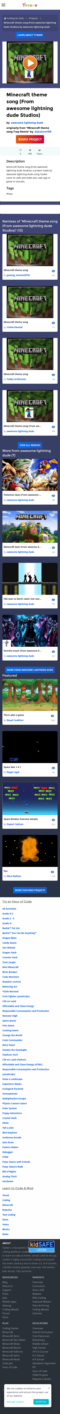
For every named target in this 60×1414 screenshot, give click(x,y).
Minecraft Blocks (11, 1347)
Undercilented (15, 327)
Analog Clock (9, 1176)
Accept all (41, 1401)
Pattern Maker (10, 1147)
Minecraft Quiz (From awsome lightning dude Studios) (23, 546)
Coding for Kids (15, 18)
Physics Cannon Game (14, 1103)
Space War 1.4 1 (12, 767)
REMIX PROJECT (30, 139)
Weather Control (11, 981)
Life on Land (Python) (14, 1059)
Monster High (9, 1015)
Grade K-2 (7, 913)
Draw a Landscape (12, 1079)
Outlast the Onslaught (14, 1049)
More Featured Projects (30, 890)
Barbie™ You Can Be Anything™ (19, 933)
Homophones (9, 1093)
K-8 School (38, 1359)
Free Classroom (41, 1336)
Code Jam (7, 1363)
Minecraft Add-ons (12, 1351)
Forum (6, 1313)
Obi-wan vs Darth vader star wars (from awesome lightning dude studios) (23, 598)
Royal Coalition (15, 720)
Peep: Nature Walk (12, 1166)
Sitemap (6, 1305)
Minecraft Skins (10, 1336)
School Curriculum (42, 1332)
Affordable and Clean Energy (18, 1006)
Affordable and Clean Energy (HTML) (22, 1064)
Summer (37, 1313)
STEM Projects (40, 1375)
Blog (4, 1282)
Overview (37, 1282)
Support (6, 1290)
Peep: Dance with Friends (16, 1161)
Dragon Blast (9, 937)
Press (5, 1293)
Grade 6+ (7, 923)
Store (5, 1317)
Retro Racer (8, 1045)
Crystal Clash (9, 1118)
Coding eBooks (10, 1309)
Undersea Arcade (11, 1137)
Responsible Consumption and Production (25, 1010)
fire (6, 871)
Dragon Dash (9, 952)
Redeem (36, 1293)
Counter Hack (10, 957)
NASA (5, 1122)
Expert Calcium (15, 824)
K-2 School (38, 1355)
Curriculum (38, 1286)
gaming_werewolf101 (18, 275)
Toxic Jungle (9, 962)
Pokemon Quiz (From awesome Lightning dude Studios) (23, 494)
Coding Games (10, 1328)
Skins (5, 1219)
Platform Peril (10, 1054)
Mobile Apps (9, 1301)
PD (34, 1367)
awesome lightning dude (27, 122)
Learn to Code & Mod (17, 1188)
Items (5, 1224)
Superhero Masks (12, 1083)
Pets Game (8, 1025)
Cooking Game (10, 1030)
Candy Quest (9, 942)
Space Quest (9, 1020)
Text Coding (8, 1214)
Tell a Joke (8, 1127)
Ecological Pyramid (12, 1088)
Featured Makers (41, 1301)
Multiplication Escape (14, 1098)
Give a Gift (38, 1290)
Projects (33, 18)
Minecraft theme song (16, 270)
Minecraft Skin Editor (13, 1339)
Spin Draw (8, 1142)
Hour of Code (9, 1367)
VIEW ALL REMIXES (30, 445)
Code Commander (12, 1040)
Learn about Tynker (30, 35)
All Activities (9, 908)
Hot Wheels (8, 947)
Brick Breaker (9, 971)
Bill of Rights (9, 1171)
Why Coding (39, 1297)
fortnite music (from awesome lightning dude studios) (23, 650)
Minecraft (7, 1204)
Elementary (38, 1339)
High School (39, 1347)
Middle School (40, 1343)
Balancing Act (9, 986)
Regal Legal (13, 772)
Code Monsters (10, 976)
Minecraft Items (11, 1355)
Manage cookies (15, 1401)
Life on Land (9, 1001)
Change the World (12, 1035)
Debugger (7, 1152)
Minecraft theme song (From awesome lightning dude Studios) (23, 426)
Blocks (6, 1229)
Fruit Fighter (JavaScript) (16, 996)
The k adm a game (14, 714)
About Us (7, 1286)
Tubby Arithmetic (16, 379)
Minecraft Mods (11, 1359)
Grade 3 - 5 (8, 918)
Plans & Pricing (40, 1305)
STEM (5, 1156)
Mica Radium (14, 876)
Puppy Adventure (12, 1113)
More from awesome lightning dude (30, 669)
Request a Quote (41, 1378)
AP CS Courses (40, 1351)
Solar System (9, 1108)
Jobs (4, 1297)
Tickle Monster (10, 991)
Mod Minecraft (10, 967)
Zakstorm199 (43, 131)
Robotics (7, 1209)
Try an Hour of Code (17, 901)
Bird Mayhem (9, 1132)
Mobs (5, 1234)
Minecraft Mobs (11, 1343)
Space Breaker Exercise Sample (21, 818)
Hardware (7, 1181)
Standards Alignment (44, 1363)
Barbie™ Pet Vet (11, 928)
